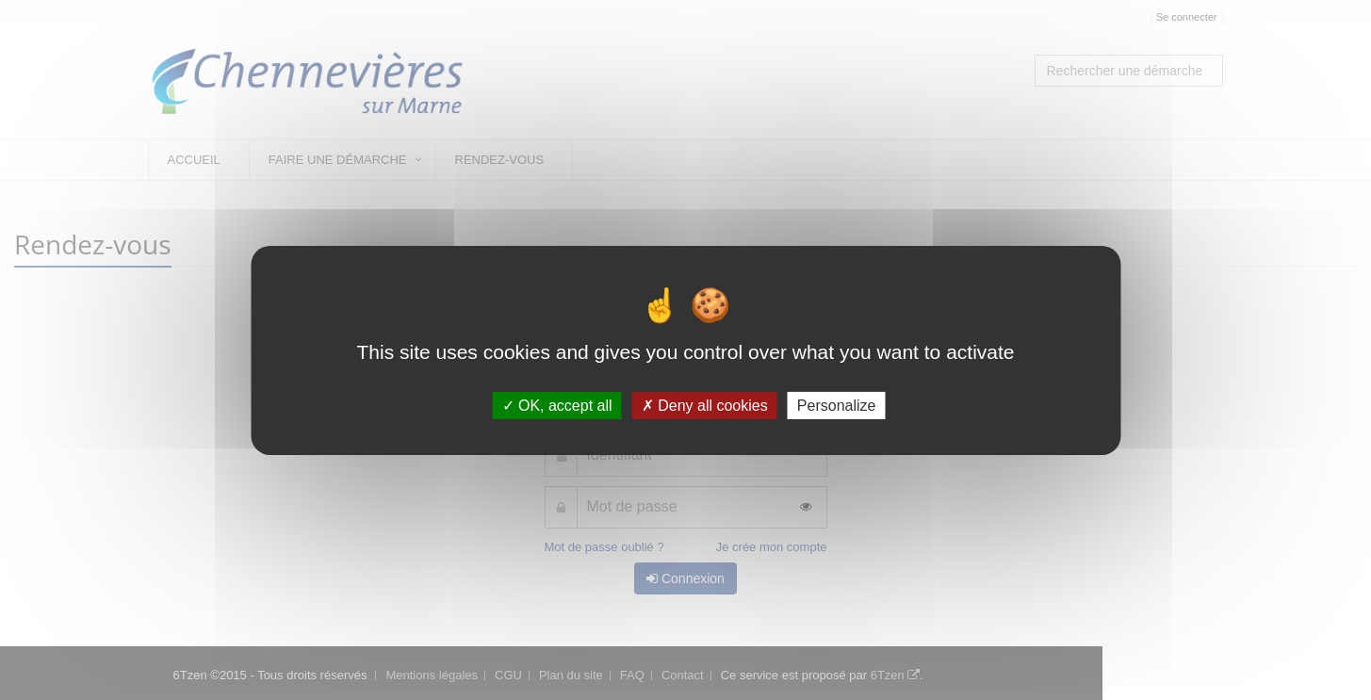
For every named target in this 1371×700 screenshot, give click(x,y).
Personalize (836, 405)
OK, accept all (557, 405)
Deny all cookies (705, 405)
